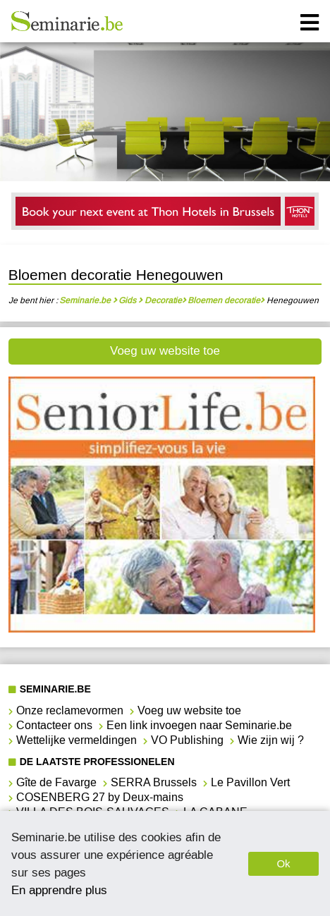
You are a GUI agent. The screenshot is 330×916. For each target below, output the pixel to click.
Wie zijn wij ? (271, 740)
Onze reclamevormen (69, 710)
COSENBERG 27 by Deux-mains (99, 797)
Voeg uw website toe (165, 351)
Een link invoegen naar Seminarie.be (199, 725)
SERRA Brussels (154, 782)
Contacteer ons (54, 725)
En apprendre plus (59, 890)
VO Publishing (187, 740)
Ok (283, 863)
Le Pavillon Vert (250, 782)
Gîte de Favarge (56, 782)
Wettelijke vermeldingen (76, 740)
